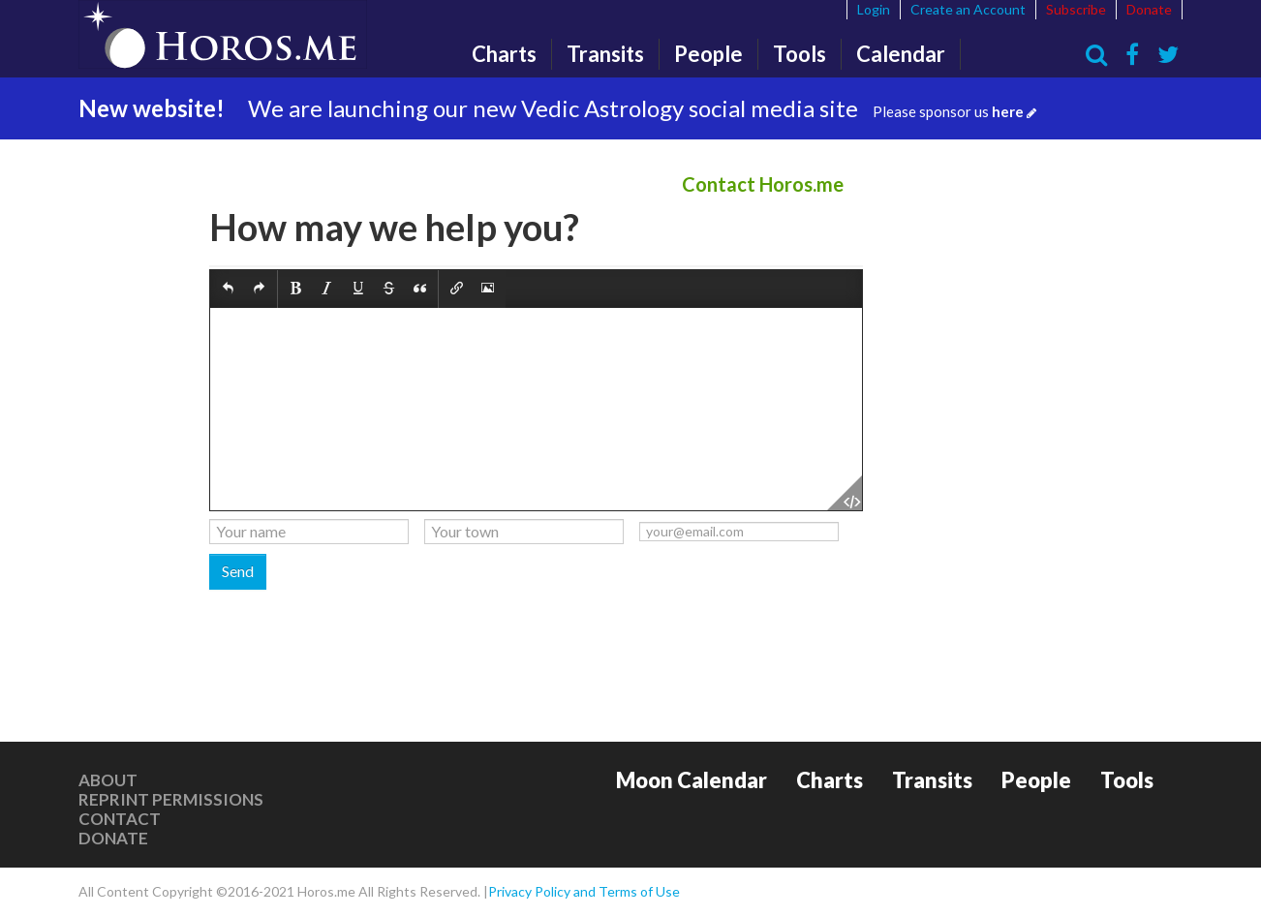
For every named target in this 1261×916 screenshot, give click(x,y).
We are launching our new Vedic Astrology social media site (642, 108)
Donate (1149, 9)
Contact (119, 819)
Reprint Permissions (170, 799)
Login (873, 9)
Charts (504, 54)
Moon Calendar (691, 780)
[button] (228, 289)
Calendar (900, 54)
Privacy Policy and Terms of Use (584, 891)
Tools (799, 54)
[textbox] (536, 409)
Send (238, 571)
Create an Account (968, 9)
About (108, 780)
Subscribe (1076, 9)
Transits (605, 54)
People (708, 54)
